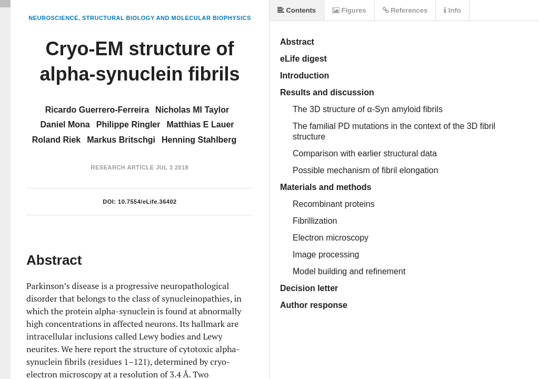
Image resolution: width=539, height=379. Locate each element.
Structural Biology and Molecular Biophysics (166, 18)
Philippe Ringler (128, 124)
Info (452, 10)
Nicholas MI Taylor (192, 109)
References (405, 10)
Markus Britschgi (121, 139)
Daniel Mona (64, 124)
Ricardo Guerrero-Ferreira (97, 109)
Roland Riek (56, 139)
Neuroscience (53, 18)
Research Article (122, 167)
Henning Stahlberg (199, 139)
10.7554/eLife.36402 (147, 201)
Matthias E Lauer (200, 124)
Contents (296, 10)
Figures (349, 10)
